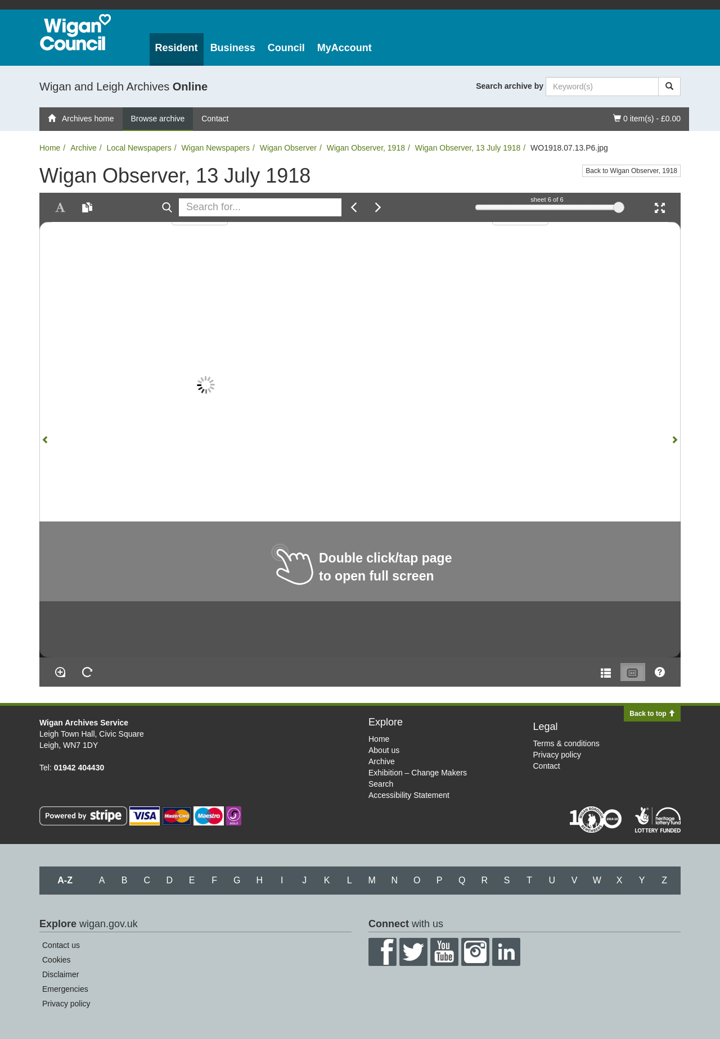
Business (232, 47)
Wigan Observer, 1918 (366, 147)
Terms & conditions (566, 743)
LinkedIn (506, 952)
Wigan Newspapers (216, 147)
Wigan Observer (288, 147)
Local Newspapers (139, 147)
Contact (214, 118)
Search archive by (509, 85)
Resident (176, 47)
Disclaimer (60, 974)
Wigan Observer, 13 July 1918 (468, 147)
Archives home (81, 118)
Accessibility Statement (408, 795)
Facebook (382, 952)
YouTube (444, 952)
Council (286, 47)
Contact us (61, 945)
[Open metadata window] (605, 672)
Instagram (475, 952)
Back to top (652, 714)
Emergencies (65, 988)
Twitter (413, 952)
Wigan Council (75, 32)
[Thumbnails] (632, 672)
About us (383, 750)
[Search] (669, 86)
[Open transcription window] (87, 207)
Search (380, 783)
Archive (83, 147)
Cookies (56, 959)
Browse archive (158, 118)
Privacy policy (557, 754)
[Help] (659, 672)
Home (49, 147)
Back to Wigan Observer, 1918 (631, 171)
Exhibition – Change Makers (417, 772)
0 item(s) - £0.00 (647, 117)
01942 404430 (79, 767)
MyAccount (344, 47)
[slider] (618, 207)
